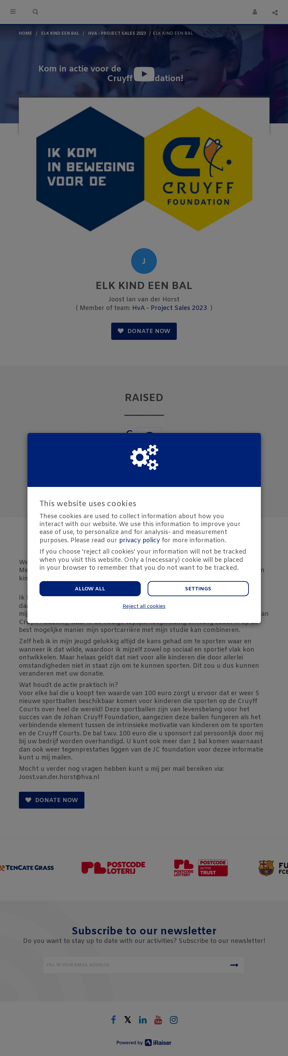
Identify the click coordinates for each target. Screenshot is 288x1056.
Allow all (90, 589)
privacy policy (139, 540)
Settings (198, 589)
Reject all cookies (144, 606)
